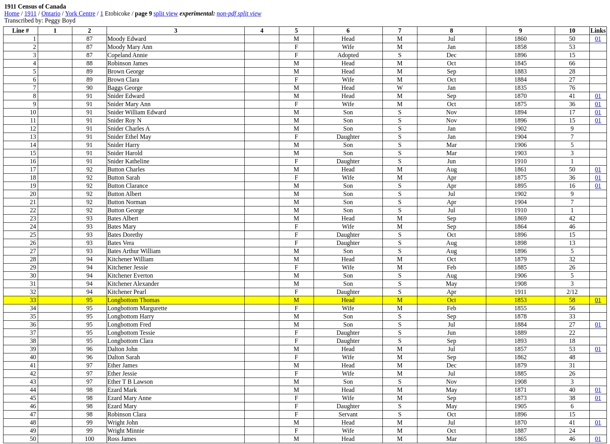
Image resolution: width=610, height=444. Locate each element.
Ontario (50, 13)
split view (166, 13)
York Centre (80, 13)
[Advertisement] (560, 13)
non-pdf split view (239, 13)
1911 (31, 13)
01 (598, 38)
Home (11, 13)
